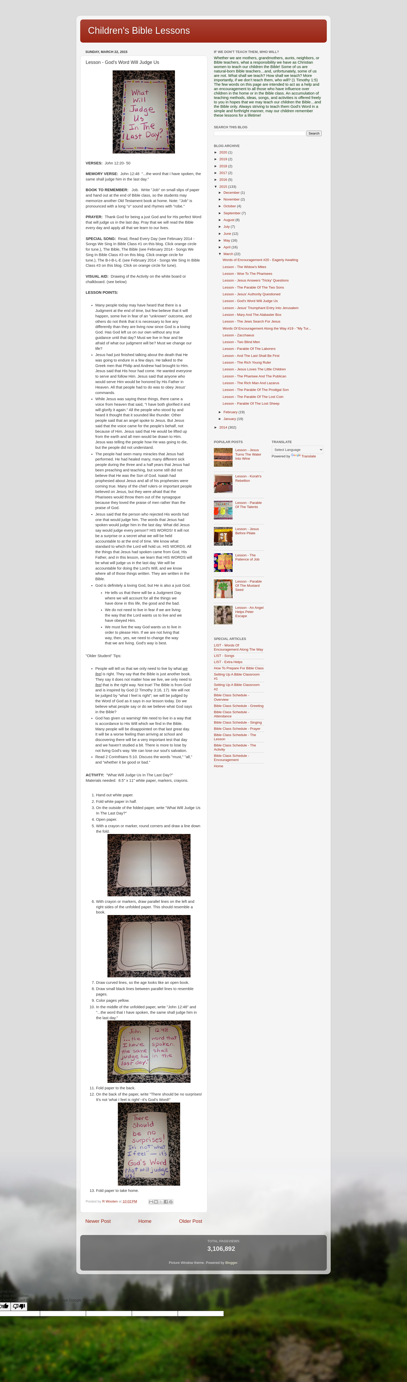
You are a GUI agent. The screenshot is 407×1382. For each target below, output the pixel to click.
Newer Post (98, 1221)
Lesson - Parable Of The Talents (248, 505)
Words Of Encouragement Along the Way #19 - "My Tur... (267, 328)
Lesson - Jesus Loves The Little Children (254, 369)
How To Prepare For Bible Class (239, 668)
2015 (223, 187)
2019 (223, 159)
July (227, 227)
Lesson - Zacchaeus (238, 335)
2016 (223, 180)
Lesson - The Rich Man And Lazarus (251, 383)
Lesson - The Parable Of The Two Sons (253, 287)
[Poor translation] (19, 1306)
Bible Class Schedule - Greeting (238, 706)
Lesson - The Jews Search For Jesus (252, 321)
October (230, 206)
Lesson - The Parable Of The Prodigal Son (256, 390)
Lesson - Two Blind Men (241, 342)
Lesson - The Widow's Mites (244, 267)
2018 (223, 166)
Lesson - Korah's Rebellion (248, 478)
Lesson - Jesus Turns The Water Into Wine (248, 454)
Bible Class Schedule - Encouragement (231, 758)
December (232, 193)
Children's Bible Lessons (139, 30)
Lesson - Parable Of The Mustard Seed (248, 585)
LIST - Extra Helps (228, 662)
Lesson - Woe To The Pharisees (247, 274)
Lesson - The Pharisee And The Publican (254, 376)
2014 (223, 427)
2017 (223, 173)
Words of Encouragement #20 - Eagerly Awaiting (260, 260)
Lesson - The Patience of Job (247, 557)
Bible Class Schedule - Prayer (237, 729)
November (232, 199)
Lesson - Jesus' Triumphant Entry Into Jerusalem (261, 308)
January (230, 419)
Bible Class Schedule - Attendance (231, 714)
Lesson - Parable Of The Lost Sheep (251, 403)
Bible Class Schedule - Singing (238, 722)
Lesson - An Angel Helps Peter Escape (249, 612)
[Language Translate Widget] (297, 450)
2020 (223, 152)
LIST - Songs (224, 656)
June (227, 234)
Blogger (231, 1263)
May (227, 240)
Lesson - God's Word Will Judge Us (250, 301)
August (229, 220)
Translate (303, 456)
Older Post (190, 1221)
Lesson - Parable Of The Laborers (249, 349)
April (227, 247)
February (231, 412)
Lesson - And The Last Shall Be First (251, 356)
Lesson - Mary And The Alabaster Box (252, 315)
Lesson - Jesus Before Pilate (247, 531)
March (228, 254)
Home (144, 1221)
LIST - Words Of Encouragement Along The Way (238, 647)
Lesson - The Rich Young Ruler (247, 362)
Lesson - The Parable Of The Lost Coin (253, 397)
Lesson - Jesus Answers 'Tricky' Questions (256, 280)
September (232, 213)
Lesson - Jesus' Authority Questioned (251, 294)
